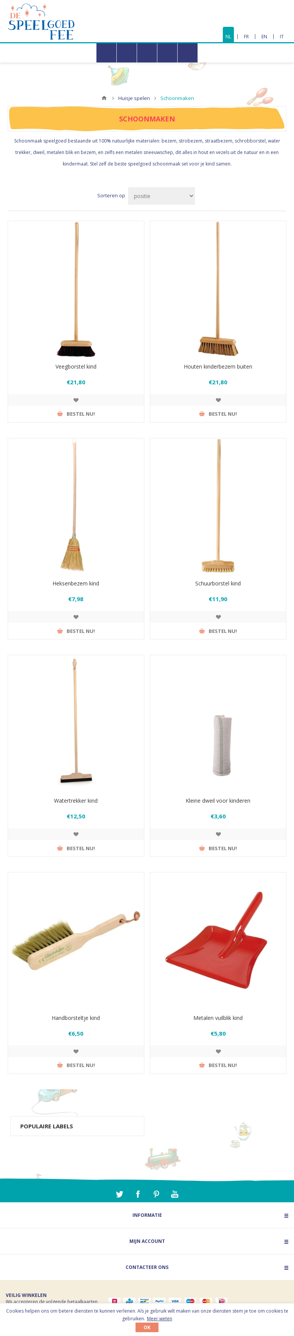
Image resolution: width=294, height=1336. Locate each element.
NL (228, 36)
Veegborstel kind (76, 366)
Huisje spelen (134, 98)
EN (264, 36)
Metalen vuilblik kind (218, 1017)
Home (104, 98)
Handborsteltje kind (76, 1017)
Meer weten (159, 1318)
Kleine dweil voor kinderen (218, 800)
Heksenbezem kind (75, 583)
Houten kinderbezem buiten (218, 366)
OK (147, 1327)
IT (282, 36)
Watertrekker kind (76, 800)
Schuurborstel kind (218, 583)
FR (246, 36)
